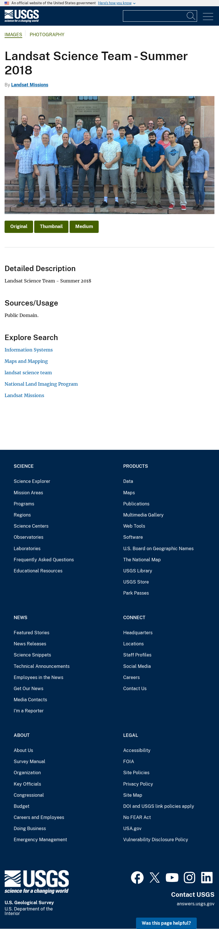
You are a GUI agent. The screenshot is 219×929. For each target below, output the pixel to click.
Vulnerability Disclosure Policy (155, 839)
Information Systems (29, 350)
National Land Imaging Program (41, 384)
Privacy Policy (138, 784)
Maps (129, 492)
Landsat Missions (29, 85)
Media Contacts (30, 699)
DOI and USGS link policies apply (158, 806)
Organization (27, 772)
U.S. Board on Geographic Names (158, 548)
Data (128, 481)
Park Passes (136, 593)
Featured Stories (31, 632)
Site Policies (136, 772)
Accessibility (137, 750)
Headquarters (138, 632)
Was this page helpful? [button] (166, 923)
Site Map (132, 795)
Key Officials (27, 784)
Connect (134, 617)
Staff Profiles (137, 655)
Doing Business (30, 828)
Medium (84, 226)
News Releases (30, 644)
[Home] (22, 21)
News (20, 617)
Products (135, 466)
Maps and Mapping (26, 361)
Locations (133, 644)
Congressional (29, 795)
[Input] (160, 16)
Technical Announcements (42, 666)
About (22, 735)
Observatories (28, 537)
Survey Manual (29, 761)
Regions (22, 515)
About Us (23, 750)
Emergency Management (40, 839)
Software (133, 537)
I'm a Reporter (29, 710)
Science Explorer (32, 481)
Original (18, 226)
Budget (21, 806)
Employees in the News (38, 677)
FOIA (128, 761)
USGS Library (137, 571)
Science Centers (31, 526)
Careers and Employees (39, 817)
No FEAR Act (137, 817)
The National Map (142, 559)
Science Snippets (32, 655)
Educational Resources (38, 571)
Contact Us (135, 688)
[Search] (191, 16)
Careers (131, 677)
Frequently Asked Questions (44, 559)
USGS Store (136, 582)
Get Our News (28, 688)
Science (24, 466)
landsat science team (28, 372)
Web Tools (134, 526)
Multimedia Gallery (143, 515)
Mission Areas (28, 492)
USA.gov (132, 828)
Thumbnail (51, 226)
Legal (130, 735)
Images (13, 34)
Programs (24, 504)
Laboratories (27, 548)
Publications (136, 504)
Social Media (137, 666)
